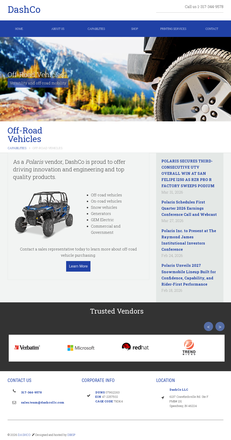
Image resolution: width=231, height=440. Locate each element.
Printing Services (173, 29)
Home (19, 29)
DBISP (71, 435)
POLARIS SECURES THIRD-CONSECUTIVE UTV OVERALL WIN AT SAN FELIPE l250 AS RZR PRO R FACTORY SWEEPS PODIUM (187, 173)
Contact (212, 29)
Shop (134, 29)
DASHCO (24, 435)
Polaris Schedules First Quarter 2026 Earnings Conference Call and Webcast (189, 208)
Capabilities (96, 29)
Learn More (78, 266)
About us (57, 29)
